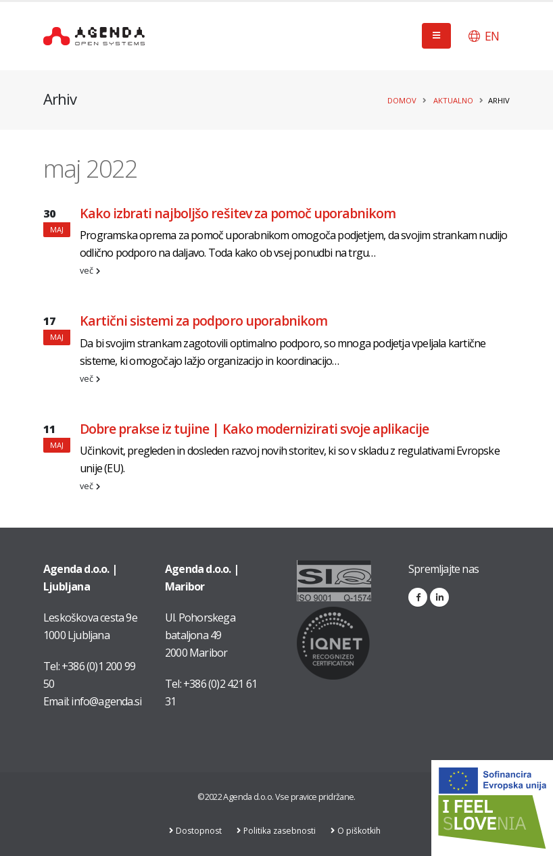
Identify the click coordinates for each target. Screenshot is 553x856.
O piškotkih (363, 830)
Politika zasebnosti (282, 830)
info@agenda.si (106, 701)
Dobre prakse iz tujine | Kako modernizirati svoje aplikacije (254, 429)
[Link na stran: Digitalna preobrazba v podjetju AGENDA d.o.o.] (492, 808)
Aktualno (453, 100)
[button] (484, 36)
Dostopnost (198, 830)
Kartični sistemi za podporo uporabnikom (203, 320)
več (90, 270)
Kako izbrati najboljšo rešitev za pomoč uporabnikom (237, 213)
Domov (401, 100)
